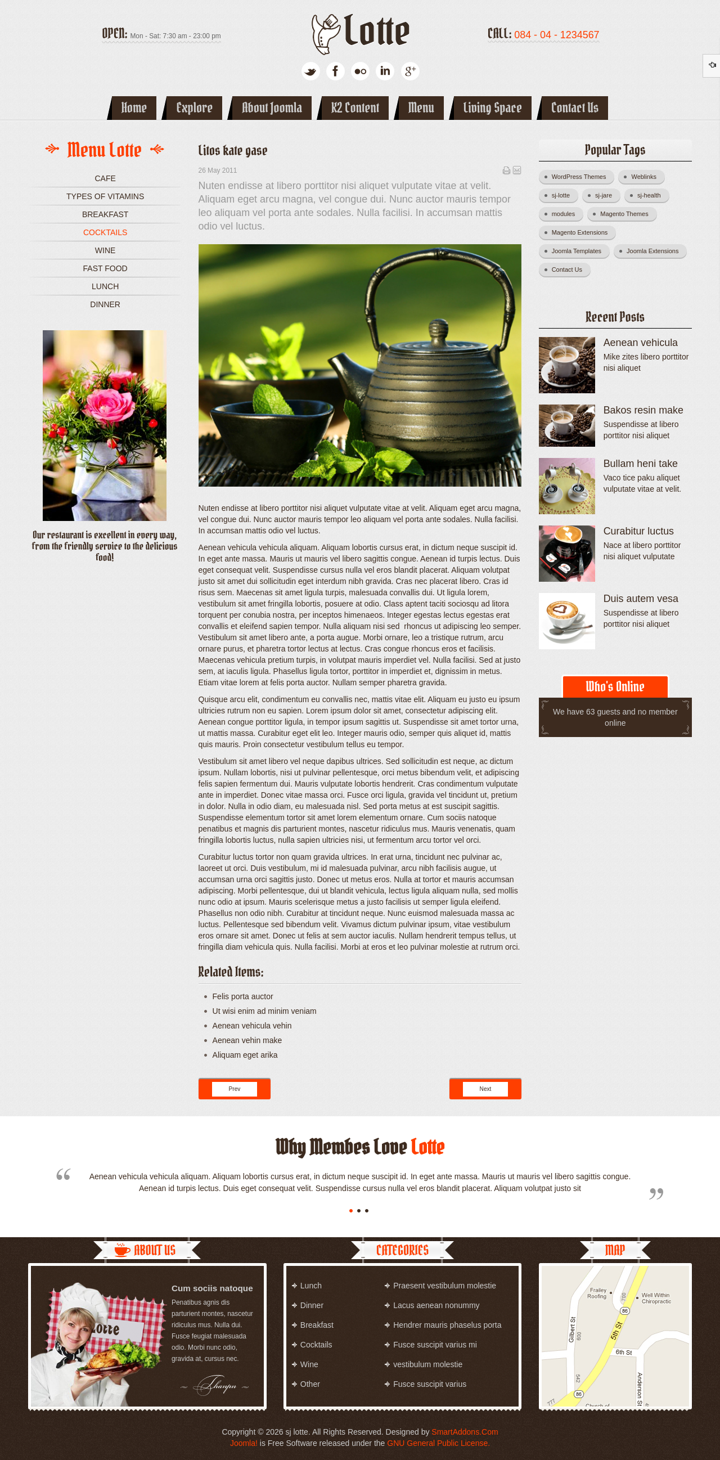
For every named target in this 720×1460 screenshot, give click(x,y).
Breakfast (105, 214)
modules (568, 212)
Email (516, 170)
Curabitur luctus (639, 531)
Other (310, 1384)
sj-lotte (565, 193)
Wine (105, 250)
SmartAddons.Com (464, 1431)
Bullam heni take (641, 463)
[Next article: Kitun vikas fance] (485, 1089)
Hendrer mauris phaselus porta (447, 1324)
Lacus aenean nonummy (436, 1305)
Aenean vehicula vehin (252, 1025)
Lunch (105, 286)
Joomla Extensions (657, 249)
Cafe (104, 178)
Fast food (105, 268)
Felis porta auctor (243, 996)
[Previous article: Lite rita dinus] (235, 1089)
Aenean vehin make (247, 1040)
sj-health (653, 193)
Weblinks (647, 175)
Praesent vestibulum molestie (444, 1285)
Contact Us (571, 268)
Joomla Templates (581, 249)
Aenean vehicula (641, 342)
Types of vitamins (105, 196)
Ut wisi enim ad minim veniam (265, 1011)
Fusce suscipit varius (429, 1384)
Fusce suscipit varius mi (435, 1344)
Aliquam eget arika (245, 1054)
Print (506, 170)
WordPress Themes (583, 175)
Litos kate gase (233, 150)
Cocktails (105, 232)
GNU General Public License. (438, 1443)
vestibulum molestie (427, 1364)
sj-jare (607, 193)
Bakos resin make (643, 410)
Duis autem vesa (641, 598)
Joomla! (244, 1443)
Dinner (105, 304)
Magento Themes (628, 212)
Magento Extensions (584, 231)
